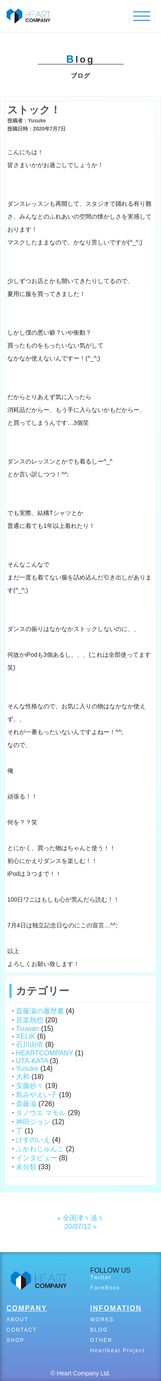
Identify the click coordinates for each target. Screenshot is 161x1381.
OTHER (101, 1340)
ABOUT (17, 1320)
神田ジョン (33, 1121)
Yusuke (27, 1068)
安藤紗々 (29, 1085)
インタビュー (36, 1158)
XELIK (25, 1036)
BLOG (99, 1330)
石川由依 (29, 1044)
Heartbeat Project (117, 1350)
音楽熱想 (29, 1020)
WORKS (102, 1320)
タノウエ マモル (41, 1112)
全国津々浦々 (83, 1218)
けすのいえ (33, 1139)
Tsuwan (27, 1028)
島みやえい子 (36, 1094)
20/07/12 (77, 1226)
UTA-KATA (32, 1060)
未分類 (26, 1167)
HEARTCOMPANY (44, 1053)
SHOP (15, 1340)
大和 (23, 1076)
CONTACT (21, 1330)
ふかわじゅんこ (40, 1148)
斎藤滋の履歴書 (40, 1011)
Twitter (100, 1277)
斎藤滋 (26, 1103)
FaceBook (105, 1288)
